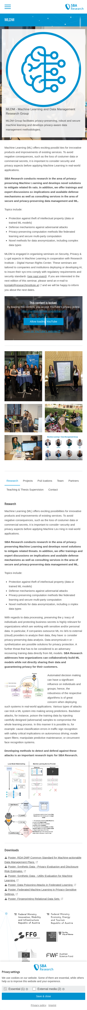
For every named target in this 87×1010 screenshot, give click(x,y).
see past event (37, 276)
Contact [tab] (53, 489)
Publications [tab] (45, 480)
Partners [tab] (74, 480)
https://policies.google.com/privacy (42, 311)
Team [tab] (60, 480)
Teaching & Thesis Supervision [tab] (25, 489)
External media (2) (47, 988)
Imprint (52, 1005)
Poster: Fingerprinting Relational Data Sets (32, 898)
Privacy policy (38, 1005)
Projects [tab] (28, 480)
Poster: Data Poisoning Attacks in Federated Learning (39, 884)
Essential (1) (15, 988)
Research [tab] (12, 480)
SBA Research (74, 7)
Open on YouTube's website (42, 331)
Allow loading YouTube (43, 321)
